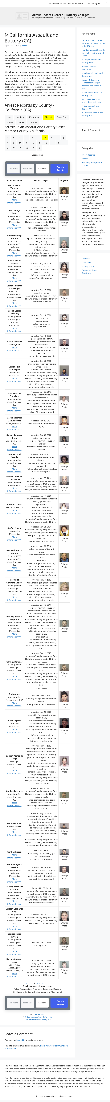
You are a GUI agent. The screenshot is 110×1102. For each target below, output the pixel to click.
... (45, 983)
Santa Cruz (62, 117)
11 (49, 983)
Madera (20, 117)
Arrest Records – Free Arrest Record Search (66, 3)
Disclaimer (86, 262)
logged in (20, 1040)
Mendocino (34, 117)
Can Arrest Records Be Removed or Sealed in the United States (93, 43)
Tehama (33, 122)
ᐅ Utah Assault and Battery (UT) (38, 1019)
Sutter (21, 122)
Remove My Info (94, 3)
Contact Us (86, 258)
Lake (9, 117)
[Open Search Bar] (106, 3)
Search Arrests (59, 168)
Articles (85, 158)
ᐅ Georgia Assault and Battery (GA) (38, 1017)
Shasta (10, 122)
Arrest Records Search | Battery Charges (60, 15)
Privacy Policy (88, 266)
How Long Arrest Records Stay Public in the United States (93, 53)
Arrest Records (38, 1014)
